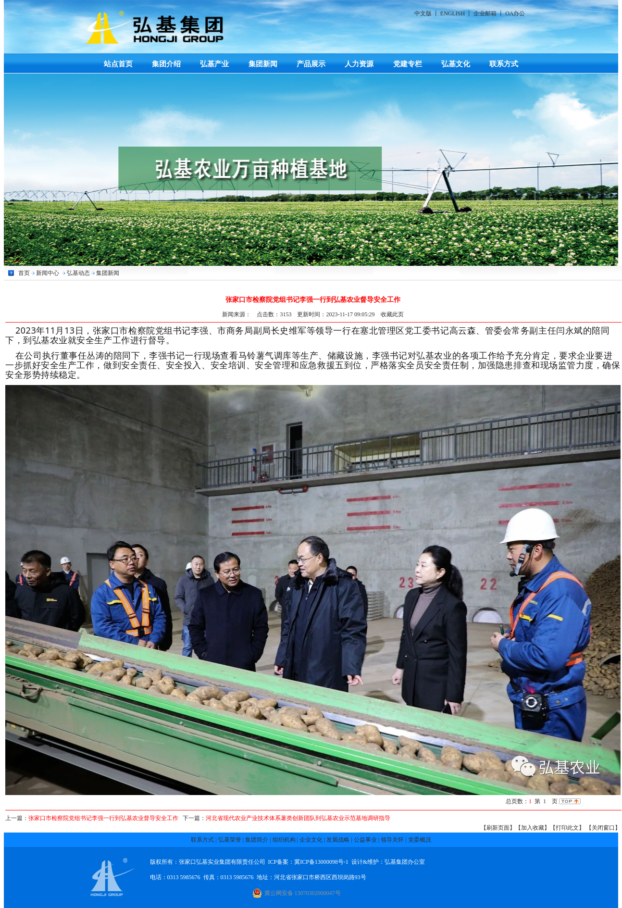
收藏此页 (392, 314)
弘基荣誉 (229, 839)
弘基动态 (78, 273)
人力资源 (359, 64)
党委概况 (419, 839)
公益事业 (365, 839)
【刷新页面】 (498, 827)
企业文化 (311, 839)
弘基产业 (214, 64)
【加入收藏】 (532, 827)
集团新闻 (263, 64)
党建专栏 (407, 64)
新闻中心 (47, 273)
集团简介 (256, 839)
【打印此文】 (567, 827)
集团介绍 (166, 64)
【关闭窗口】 (603, 827)
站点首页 (118, 64)
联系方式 (503, 64)
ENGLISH (452, 13)
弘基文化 (455, 64)
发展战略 (337, 839)
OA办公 (515, 13)
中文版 (423, 13)
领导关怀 (392, 839)
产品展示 (311, 64)
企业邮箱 (485, 13)
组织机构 (284, 839)
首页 (24, 273)
